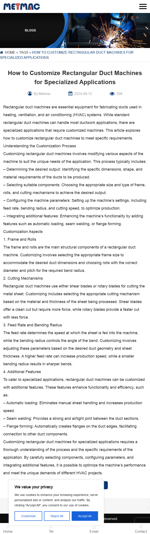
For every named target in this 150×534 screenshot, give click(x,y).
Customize (28, 516)
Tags (23, 52)
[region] (56, 502)
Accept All (84, 516)
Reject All (57, 516)
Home (10, 52)
